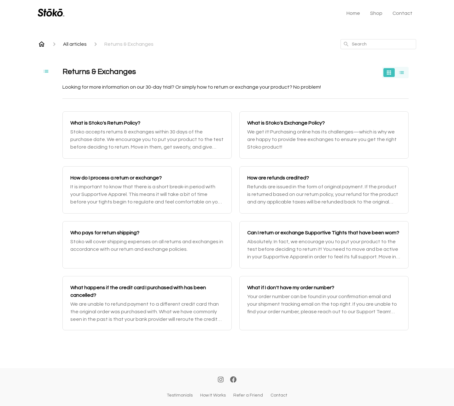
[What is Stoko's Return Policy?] (147, 135)
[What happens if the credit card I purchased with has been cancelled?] (147, 303)
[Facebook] (233, 380)
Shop (376, 13)
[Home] (41, 44)
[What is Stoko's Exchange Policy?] (324, 135)
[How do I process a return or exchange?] (147, 190)
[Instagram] (220, 380)
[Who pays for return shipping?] (147, 244)
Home (353, 13)
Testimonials (180, 395)
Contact (402, 13)
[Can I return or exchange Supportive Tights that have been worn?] (324, 244)
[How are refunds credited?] (324, 190)
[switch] (395, 72)
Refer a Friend (248, 395)
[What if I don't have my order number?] (324, 303)
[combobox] (378, 44)
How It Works (213, 395)
